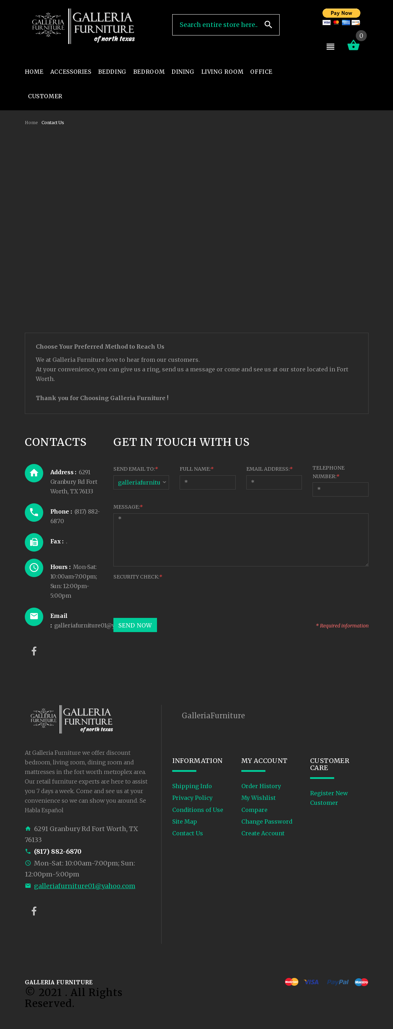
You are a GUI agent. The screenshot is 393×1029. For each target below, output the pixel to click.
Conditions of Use (197, 809)
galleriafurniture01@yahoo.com (84, 886)
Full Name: (197, 469)
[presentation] (167, 597)
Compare (254, 809)
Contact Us (187, 833)
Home (31, 122)
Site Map (184, 821)
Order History (261, 786)
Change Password (266, 821)
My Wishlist (258, 797)
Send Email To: (135, 469)
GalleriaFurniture (213, 715)
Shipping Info (192, 786)
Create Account (263, 833)
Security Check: (137, 577)
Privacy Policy (192, 797)
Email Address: (269, 469)
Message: (128, 507)
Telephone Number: (328, 472)
